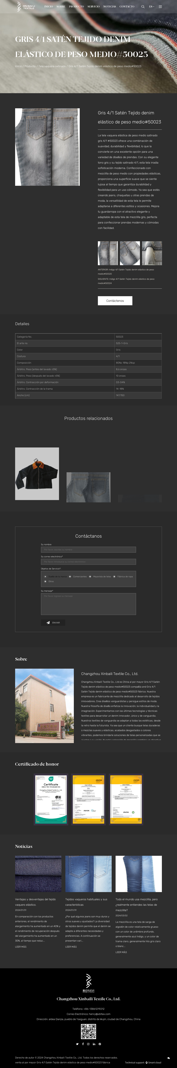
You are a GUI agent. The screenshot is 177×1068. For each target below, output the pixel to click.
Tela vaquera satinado (52, 66)
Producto (76, 6)
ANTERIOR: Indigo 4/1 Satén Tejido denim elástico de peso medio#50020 (126, 271)
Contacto (127, 6)
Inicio (48, 6)
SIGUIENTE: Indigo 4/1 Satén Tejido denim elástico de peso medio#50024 (126, 281)
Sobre (61, 6)
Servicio (94, 6)
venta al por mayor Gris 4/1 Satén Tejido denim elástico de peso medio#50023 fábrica (62, 1062)
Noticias (109, 6)
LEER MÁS (20, 947)
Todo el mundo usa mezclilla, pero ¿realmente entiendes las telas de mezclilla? (137, 905)
